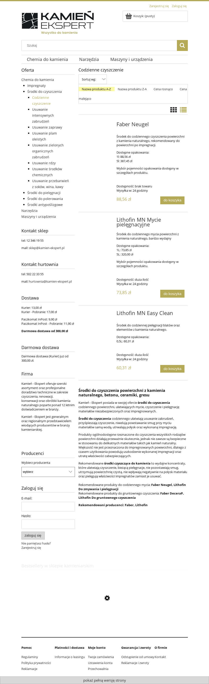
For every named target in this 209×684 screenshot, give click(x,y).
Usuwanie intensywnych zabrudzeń (43, 115)
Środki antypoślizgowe (45, 204)
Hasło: (26, 516)
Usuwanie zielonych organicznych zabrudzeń (48, 151)
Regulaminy (29, 657)
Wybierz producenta (35, 462)
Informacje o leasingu (70, 657)
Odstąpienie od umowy (137, 657)
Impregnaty (36, 85)
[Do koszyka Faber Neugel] (172, 200)
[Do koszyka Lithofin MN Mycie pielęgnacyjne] (172, 294)
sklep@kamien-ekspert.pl (46, 248)
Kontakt (160, 657)
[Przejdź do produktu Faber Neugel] (98, 125)
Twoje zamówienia (101, 657)
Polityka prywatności (36, 663)
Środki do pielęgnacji (44, 192)
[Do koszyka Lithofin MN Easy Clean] (172, 369)
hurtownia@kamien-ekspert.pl (50, 281)
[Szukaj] (182, 45)
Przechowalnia (98, 669)
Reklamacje (29, 669)
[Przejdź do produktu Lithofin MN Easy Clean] (98, 314)
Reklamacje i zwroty (135, 663)
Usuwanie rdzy (44, 163)
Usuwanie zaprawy (47, 127)
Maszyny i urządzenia (38, 216)
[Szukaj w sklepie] (100, 45)
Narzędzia (29, 210)
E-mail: (26, 498)
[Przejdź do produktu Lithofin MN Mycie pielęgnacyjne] (98, 221)
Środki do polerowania (45, 198)
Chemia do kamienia (37, 79)
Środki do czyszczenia (44, 91)
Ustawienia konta (100, 663)
